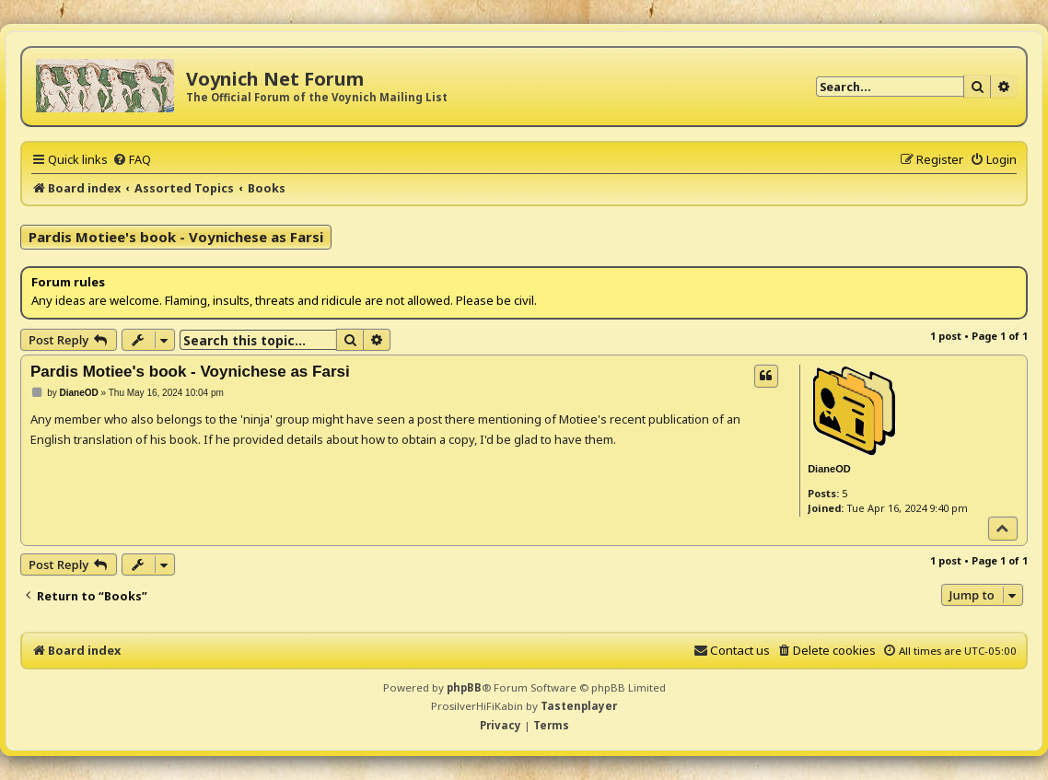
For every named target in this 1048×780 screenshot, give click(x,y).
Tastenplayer (579, 706)
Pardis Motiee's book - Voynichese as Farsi (176, 236)
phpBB (464, 687)
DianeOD (829, 468)
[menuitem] (131, 159)
